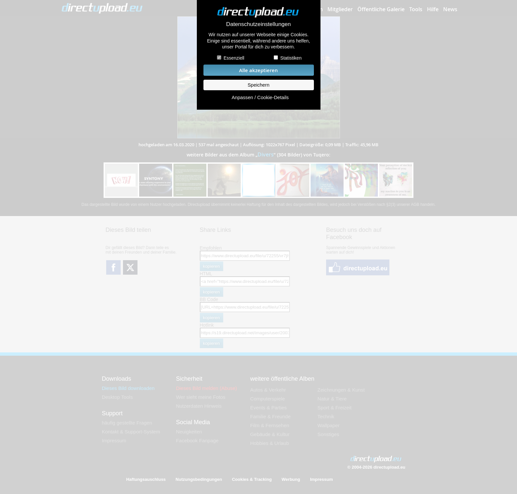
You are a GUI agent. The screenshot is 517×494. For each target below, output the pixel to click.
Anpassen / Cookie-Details (260, 97)
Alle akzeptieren (258, 70)
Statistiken (291, 58)
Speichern (258, 85)
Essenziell (234, 58)
